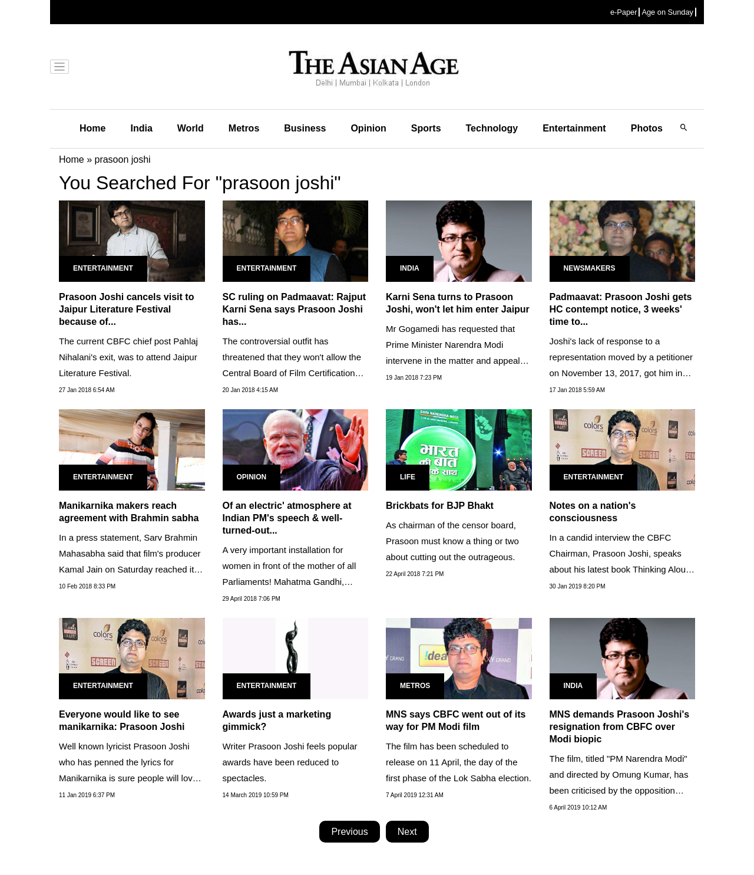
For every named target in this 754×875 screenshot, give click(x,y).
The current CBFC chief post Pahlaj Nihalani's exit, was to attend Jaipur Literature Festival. (128, 357)
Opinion (368, 128)
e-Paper (623, 12)
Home (92, 128)
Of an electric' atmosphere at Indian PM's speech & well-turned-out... (287, 518)
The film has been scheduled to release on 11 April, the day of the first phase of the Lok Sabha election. (458, 762)
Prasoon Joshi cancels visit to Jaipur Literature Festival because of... (126, 309)
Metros (244, 128)
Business (305, 128)
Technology (492, 128)
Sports (426, 128)
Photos (647, 128)
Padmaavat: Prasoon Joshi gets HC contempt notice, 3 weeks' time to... (621, 309)
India (141, 128)
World (190, 128)
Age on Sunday (667, 12)
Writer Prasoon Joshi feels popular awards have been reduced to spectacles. (290, 762)
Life (407, 477)
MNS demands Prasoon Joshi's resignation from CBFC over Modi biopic (620, 726)
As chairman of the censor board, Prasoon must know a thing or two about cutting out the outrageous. (452, 541)
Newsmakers (590, 268)
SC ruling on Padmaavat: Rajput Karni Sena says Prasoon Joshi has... (294, 309)
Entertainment (574, 128)
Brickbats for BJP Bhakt (440, 506)
